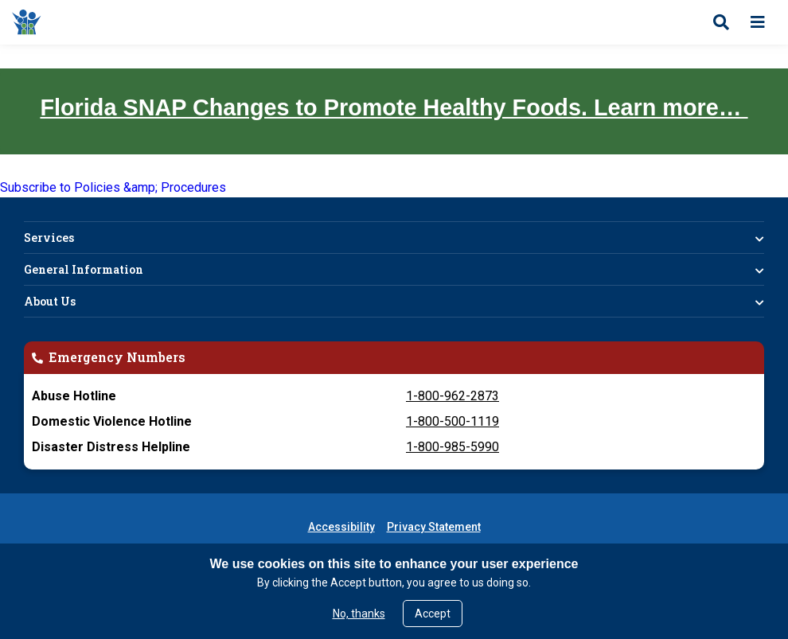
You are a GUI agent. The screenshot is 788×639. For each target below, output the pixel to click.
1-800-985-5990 (452, 446)
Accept (433, 613)
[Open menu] (757, 22)
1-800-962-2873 (452, 395)
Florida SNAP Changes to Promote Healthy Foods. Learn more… (393, 107)
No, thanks (359, 613)
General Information (83, 269)
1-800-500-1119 (452, 421)
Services (49, 237)
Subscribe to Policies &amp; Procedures (113, 187)
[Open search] (721, 22)
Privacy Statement (434, 526)
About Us (50, 301)
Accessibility (341, 526)
